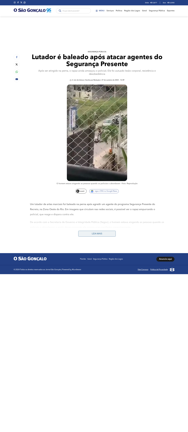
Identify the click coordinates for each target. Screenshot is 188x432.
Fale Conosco (143, 270)
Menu (100, 11)
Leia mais (97, 233)
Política (119, 11)
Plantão (83, 259)
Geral (144, 11)
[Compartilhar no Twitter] (17, 64)
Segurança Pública (157, 11)
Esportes (170, 11)
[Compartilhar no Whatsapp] (17, 72)
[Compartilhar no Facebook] (17, 57)
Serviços (110, 11)
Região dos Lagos (132, 11)
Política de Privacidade (159, 270)
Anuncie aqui (165, 259)
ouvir (80, 191)
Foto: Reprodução (130, 184)
